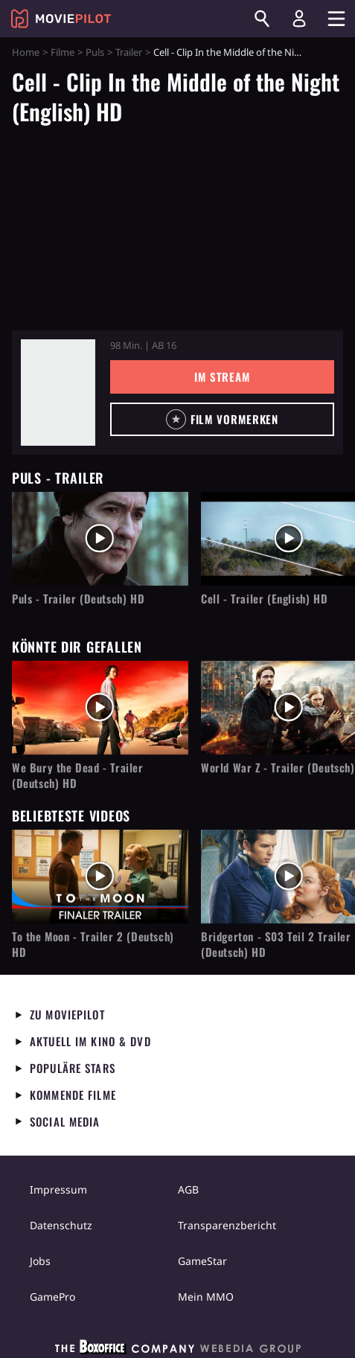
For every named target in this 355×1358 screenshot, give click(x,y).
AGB (188, 1189)
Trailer (128, 52)
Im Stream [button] (222, 376)
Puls (95, 52)
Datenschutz (61, 1225)
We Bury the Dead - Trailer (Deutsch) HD (78, 775)
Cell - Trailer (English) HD (264, 598)
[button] (222, 419)
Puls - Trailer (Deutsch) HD (78, 598)
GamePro (52, 1297)
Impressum (58, 1189)
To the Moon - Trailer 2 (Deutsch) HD (93, 944)
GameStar (202, 1261)
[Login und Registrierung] (299, 18)
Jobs (40, 1261)
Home (25, 52)
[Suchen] (262, 18)
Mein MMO (206, 1297)
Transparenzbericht (227, 1225)
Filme (62, 52)
